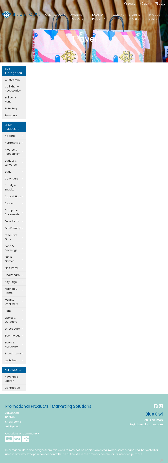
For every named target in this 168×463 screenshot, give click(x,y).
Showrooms (13, 422)
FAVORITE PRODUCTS (76, 17)
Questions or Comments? (22, 433)
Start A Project (135, 17)
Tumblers (11, 115)
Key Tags (11, 282)
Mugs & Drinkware (11, 302)
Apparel (10, 136)
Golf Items (12, 268)
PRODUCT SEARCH (155, 17)
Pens (8, 311)
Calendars (11, 179)
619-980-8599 (153, 420)
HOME (47, 15)
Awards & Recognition (12, 152)
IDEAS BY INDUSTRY (98, 17)
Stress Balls (12, 329)
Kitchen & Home (11, 291)
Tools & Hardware (11, 345)
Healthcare (12, 275)
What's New (12, 80)
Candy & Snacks (10, 187)
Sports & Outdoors (11, 320)
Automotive (12, 143)
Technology (12, 336)
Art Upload (12, 426)
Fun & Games (9, 259)
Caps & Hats (13, 196)
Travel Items (13, 353)
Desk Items (12, 221)
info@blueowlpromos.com (145, 424)
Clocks (9, 203)
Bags (8, 172)
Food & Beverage (11, 248)
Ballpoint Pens (10, 100)
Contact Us (12, 388)
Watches (11, 360)
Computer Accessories (13, 212)
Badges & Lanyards (11, 163)
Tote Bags (11, 108)
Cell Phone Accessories (13, 89)
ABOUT (58, 15)
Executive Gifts (11, 237)
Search (130, 4)
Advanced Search (11, 379)
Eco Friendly (13, 228)
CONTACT (119, 15)
